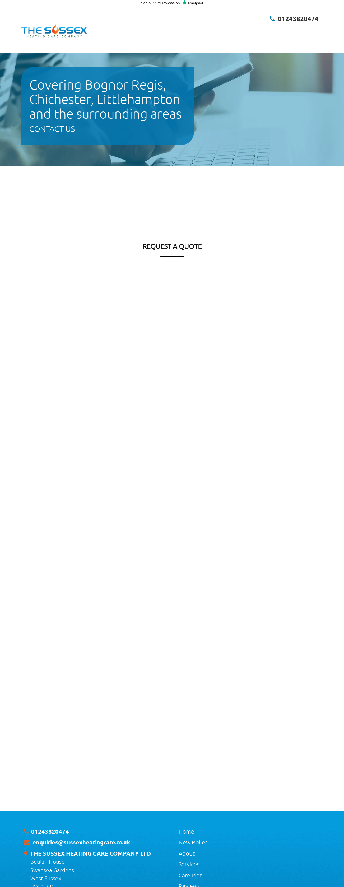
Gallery (260, 29)
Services (189, 864)
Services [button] (198, 29)
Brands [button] (293, 29)
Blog (276, 29)
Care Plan (221, 29)
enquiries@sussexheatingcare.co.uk (81, 842)
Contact (313, 29)
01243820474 (298, 19)
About (179, 29)
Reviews (242, 29)
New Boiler (158, 29)
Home (138, 29)
